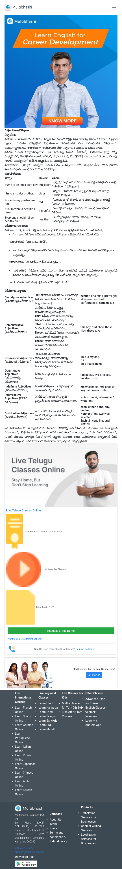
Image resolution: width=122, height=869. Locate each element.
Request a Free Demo (61, 630)
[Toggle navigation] (114, 7)
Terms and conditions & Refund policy (58, 837)
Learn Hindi (45, 703)
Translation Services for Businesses (88, 817)
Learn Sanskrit (47, 720)
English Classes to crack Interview (95, 712)
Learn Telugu (46, 716)
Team (53, 824)
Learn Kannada (48, 707)
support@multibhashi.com (29, 852)
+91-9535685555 (24, 848)
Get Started (94, 674)
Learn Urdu (45, 725)
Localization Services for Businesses (89, 839)
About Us (55, 819)
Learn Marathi (47, 729)
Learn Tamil (45, 712)
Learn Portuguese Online (22, 738)
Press (53, 828)
